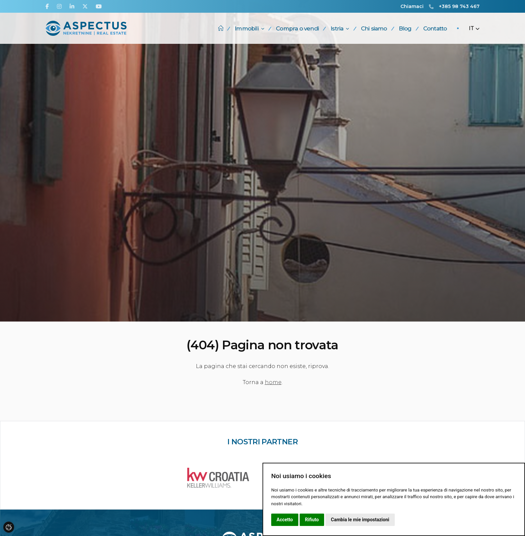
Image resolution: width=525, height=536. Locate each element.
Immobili (249, 28)
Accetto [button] (285, 519)
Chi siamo (374, 28)
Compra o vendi (297, 28)
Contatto (435, 28)
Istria (339, 28)
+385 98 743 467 (459, 6)
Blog (405, 28)
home (273, 382)
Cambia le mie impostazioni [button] (360, 519)
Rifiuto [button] (312, 519)
